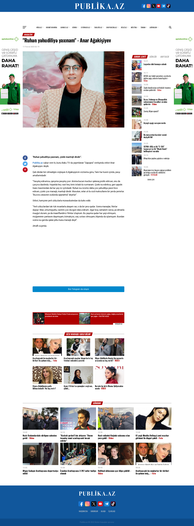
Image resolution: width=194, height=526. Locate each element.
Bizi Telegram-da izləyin (78, 289)
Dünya (74, 27)
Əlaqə (103, 511)
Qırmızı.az (64, 27)
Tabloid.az (98, 27)
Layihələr (153, 27)
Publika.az (38, 163)
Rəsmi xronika (51, 27)
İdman (143, 27)
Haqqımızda (83, 511)
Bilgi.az (124, 27)
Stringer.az (85, 27)
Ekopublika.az (111, 27)
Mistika (134, 27)
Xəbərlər (94, 511)
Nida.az (39, 27)
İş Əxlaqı (111, 511)
